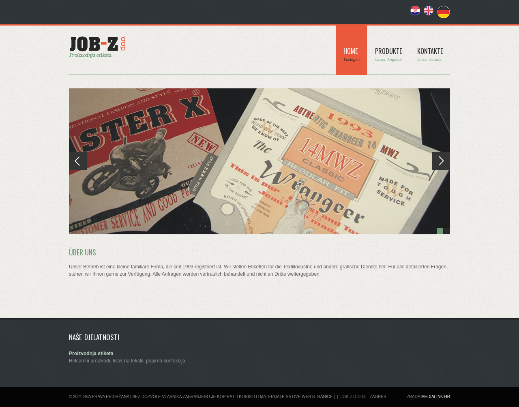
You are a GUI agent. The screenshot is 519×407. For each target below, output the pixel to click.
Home (351, 54)
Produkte (388, 54)
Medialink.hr (435, 396)
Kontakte (430, 54)
